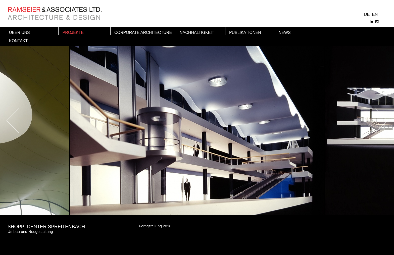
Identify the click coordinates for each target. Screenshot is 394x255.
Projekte (72, 32)
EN (375, 14)
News (285, 32)
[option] (197, 121)
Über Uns (19, 32)
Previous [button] (25, 121)
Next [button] (369, 121)
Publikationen (245, 32)
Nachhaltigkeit (197, 32)
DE (367, 14)
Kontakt (18, 41)
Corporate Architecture (143, 32)
